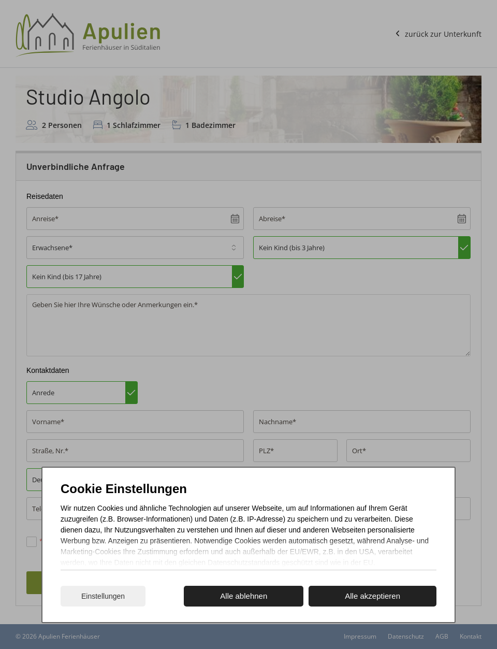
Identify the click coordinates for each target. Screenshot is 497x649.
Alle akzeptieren (372, 596)
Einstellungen (103, 596)
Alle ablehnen (243, 596)
